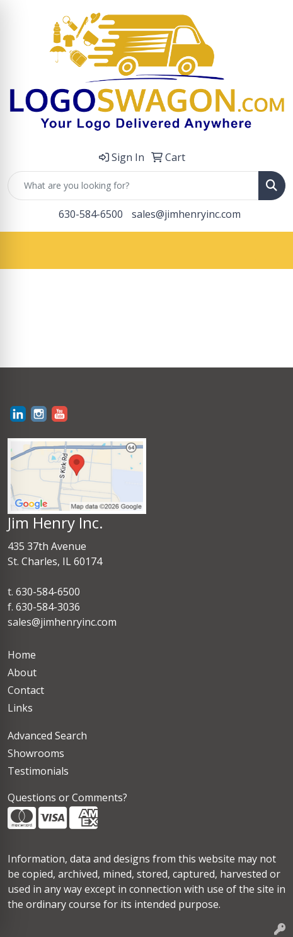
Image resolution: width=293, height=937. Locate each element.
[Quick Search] (133, 185)
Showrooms (36, 753)
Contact (26, 690)
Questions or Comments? (67, 797)
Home (22, 655)
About (22, 672)
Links (20, 708)
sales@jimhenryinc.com (186, 214)
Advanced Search (47, 736)
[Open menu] (267, 250)
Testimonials (38, 771)
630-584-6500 (91, 214)
